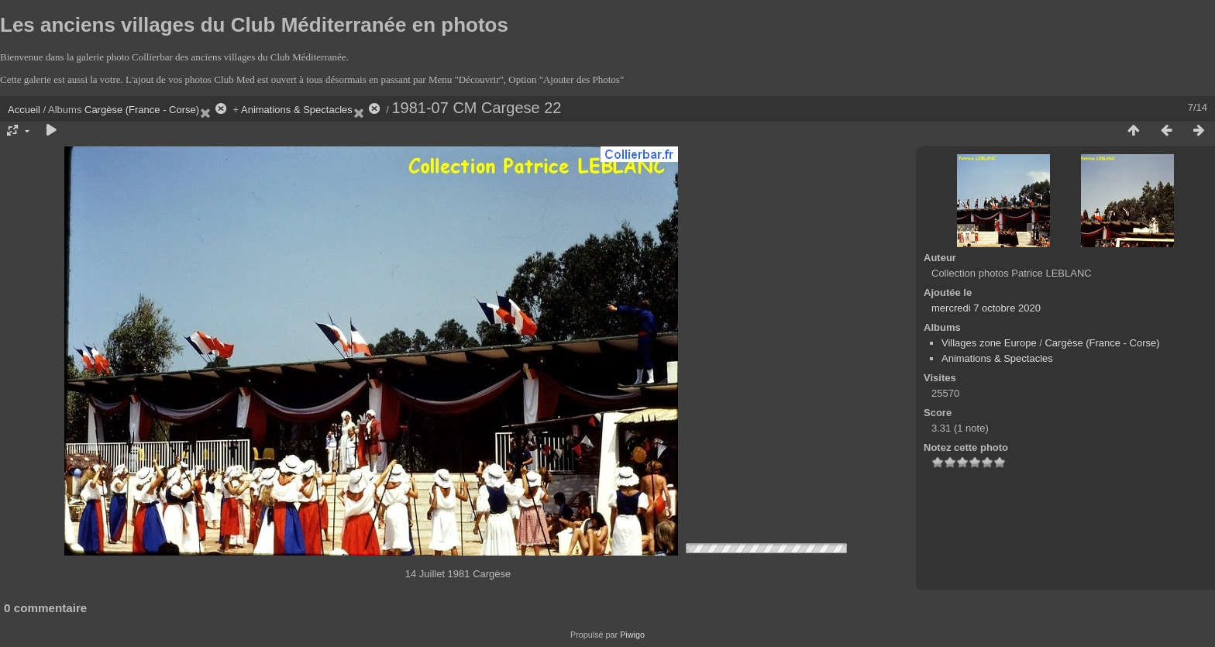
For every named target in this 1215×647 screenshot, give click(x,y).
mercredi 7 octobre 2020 (986, 308)
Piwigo (632, 634)
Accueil (24, 109)
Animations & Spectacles (297, 109)
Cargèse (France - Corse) (141, 109)
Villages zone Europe (989, 343)
